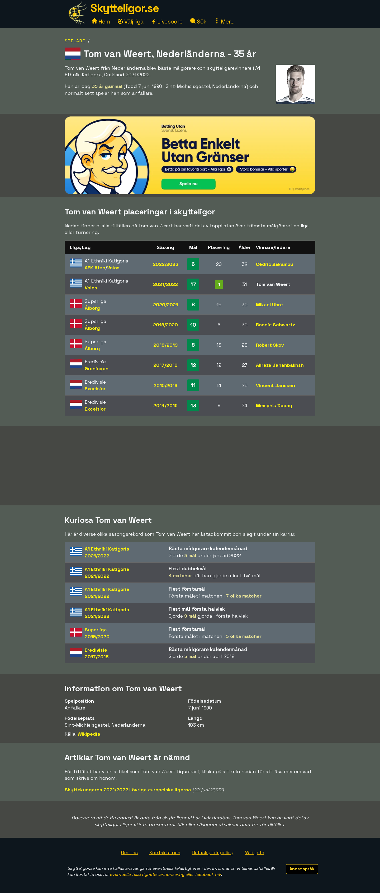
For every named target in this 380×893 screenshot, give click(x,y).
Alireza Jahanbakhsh (280, 365)
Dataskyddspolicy (213, 852)
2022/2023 (165, 264)
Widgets (254, 852)
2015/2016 (165, 385)
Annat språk (302, 869)
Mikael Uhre (269, 305)
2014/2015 (165, 405)
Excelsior (95, 389)
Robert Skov (270, 345)
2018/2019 (165, 345)
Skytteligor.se (125, 8)
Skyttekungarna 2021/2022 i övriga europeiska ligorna (128, 790)
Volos (113, 268)
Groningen (96, 368)
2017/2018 (165, 365)
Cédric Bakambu (274, 264)
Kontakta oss (164, 852)
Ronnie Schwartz (275, 325)
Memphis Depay (274, 405)
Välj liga (131, 21)
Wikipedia (89, 734)
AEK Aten (95, 268)
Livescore (167, 21)
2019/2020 (165, 325)
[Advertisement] (190, 466)
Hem (101, 21)
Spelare (75, 41)
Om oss (129, 852)
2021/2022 (165, 284)
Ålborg (92, 308)
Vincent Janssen (275, 385)
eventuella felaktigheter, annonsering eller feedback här (165, 874)
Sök (198, 21)
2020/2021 (165, 305)
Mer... (224, 21)
